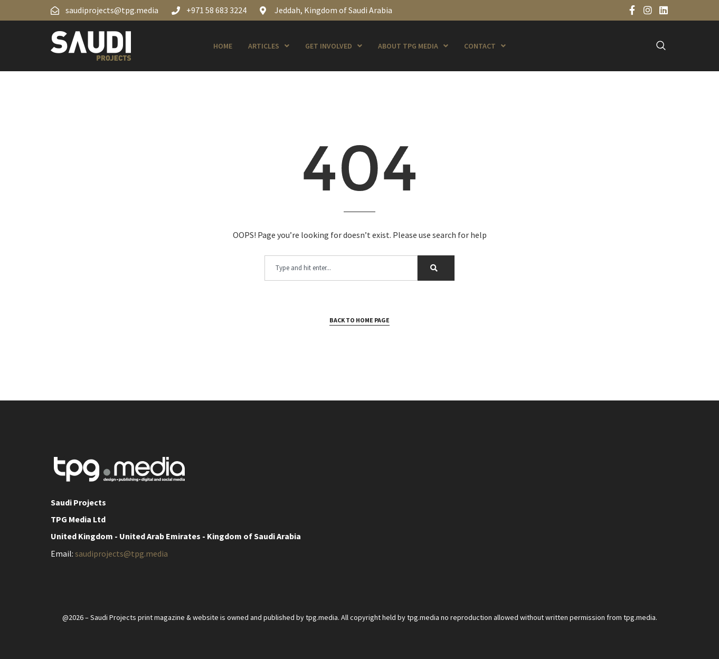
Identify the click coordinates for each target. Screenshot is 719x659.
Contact (485, 46)
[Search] (436, 268)
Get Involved (333, 46)
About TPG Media (413, 46)
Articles (268, 46)
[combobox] (341, 268)
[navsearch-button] (655, 46)
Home (222, 46)
